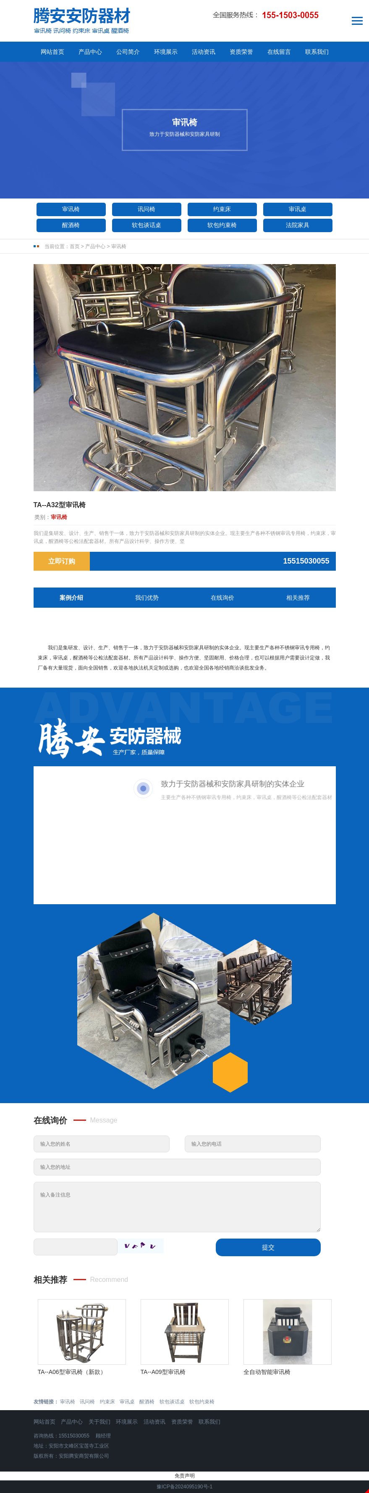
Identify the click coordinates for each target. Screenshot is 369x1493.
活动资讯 (203, 51)
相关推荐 (298, 597)
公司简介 (128, 51)
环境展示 (166, 51)
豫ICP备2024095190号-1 (184, 1487)
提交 (268, 1247)
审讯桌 (297, 209)
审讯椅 (71, 209)
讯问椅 (146, 209)
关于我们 (99, 1422)
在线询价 (222, 597)
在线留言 (279, 51)
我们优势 (147, 597)
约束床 (222, 209)
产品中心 (90, 51)
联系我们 (317, 51)
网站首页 (52, 51)
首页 (75, 246)
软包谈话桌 (146, 225)
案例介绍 (71, 597)
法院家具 (297, 225)
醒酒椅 (71, 225)
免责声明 (185, 1476)
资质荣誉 (241, 51)
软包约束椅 (222, 225)
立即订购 (61, 561)
